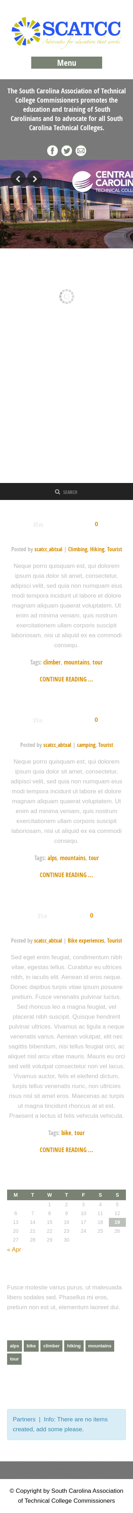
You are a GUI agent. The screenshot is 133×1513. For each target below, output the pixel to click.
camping (86, 745)
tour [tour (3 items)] (14, 1359)
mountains (76, 662)
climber (52, 662)
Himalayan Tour (66, 536)
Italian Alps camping (66, 732)
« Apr (14, 1249)
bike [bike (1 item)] (31, 1345)
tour (98, 662)
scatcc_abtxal (48, 549)
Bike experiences (86, 940)
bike (66, 1133)
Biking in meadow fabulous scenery (66, 928)
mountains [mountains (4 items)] (100, 1345)
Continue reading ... (66, 679)
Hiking (97, 549)
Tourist (114, 549)
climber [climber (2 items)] (51, 1345)
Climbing (77, 549)
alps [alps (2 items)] (14, 1345)
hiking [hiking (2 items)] (74, 1345)
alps (52, 858)
